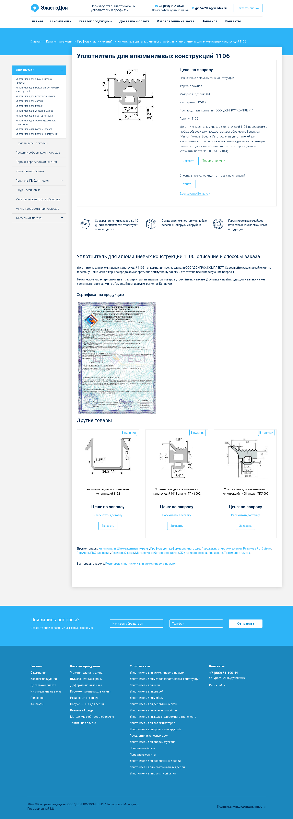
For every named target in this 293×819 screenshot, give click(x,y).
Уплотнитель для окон (145, 685)
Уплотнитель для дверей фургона (152, 742)
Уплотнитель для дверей (146, 691)
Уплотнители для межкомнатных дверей (157, 767)
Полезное (210, 21)
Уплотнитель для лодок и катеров (34, 129)
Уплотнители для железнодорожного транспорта (36, 122)
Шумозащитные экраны (133, 548)
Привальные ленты (143, 754)
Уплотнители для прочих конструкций (37, 134)
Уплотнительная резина (86, 672)
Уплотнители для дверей (29, 101)
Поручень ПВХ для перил (93, 552)
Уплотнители (107, 548)
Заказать (189, 160)
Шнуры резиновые (28, 190)
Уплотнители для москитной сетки (153, 773)
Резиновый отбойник (257, 548)
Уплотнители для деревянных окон (35, 110)
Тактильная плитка (237, 552)
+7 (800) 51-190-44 (171, 6)
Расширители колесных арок (149, 735)
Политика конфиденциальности (241, 806)
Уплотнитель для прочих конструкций (155, 729)
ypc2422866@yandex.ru (211, 8)
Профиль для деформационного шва (175, 548)
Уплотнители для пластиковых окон (36, 96)
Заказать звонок (248, 8)
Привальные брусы (142, 748)
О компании (52, 21)
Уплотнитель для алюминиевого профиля (158, 672)
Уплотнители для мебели (29, 106)
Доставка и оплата (134, 21)
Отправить (245, 623)
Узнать (187, 184)
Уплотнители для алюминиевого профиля (34, 81)
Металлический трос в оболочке (157, 552)
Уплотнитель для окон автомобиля (153, 710)
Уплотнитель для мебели (147, 697)
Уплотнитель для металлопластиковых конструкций (165, 679)
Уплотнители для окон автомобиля (35, 115)
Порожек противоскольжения (222, 548)
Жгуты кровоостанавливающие (201, 552)
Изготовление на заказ (175, 21)
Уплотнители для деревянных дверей (155, 760)
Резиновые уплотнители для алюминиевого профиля (141, 563)
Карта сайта (217, 685)
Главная (37, 21)
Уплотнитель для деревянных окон (153, 704)
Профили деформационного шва (38, 152)
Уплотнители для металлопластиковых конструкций (37, 89)
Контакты (233, 21)
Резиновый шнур (123, 552)
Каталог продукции (80, 21)
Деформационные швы (86, 685)
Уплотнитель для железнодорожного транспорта (163, 716)
